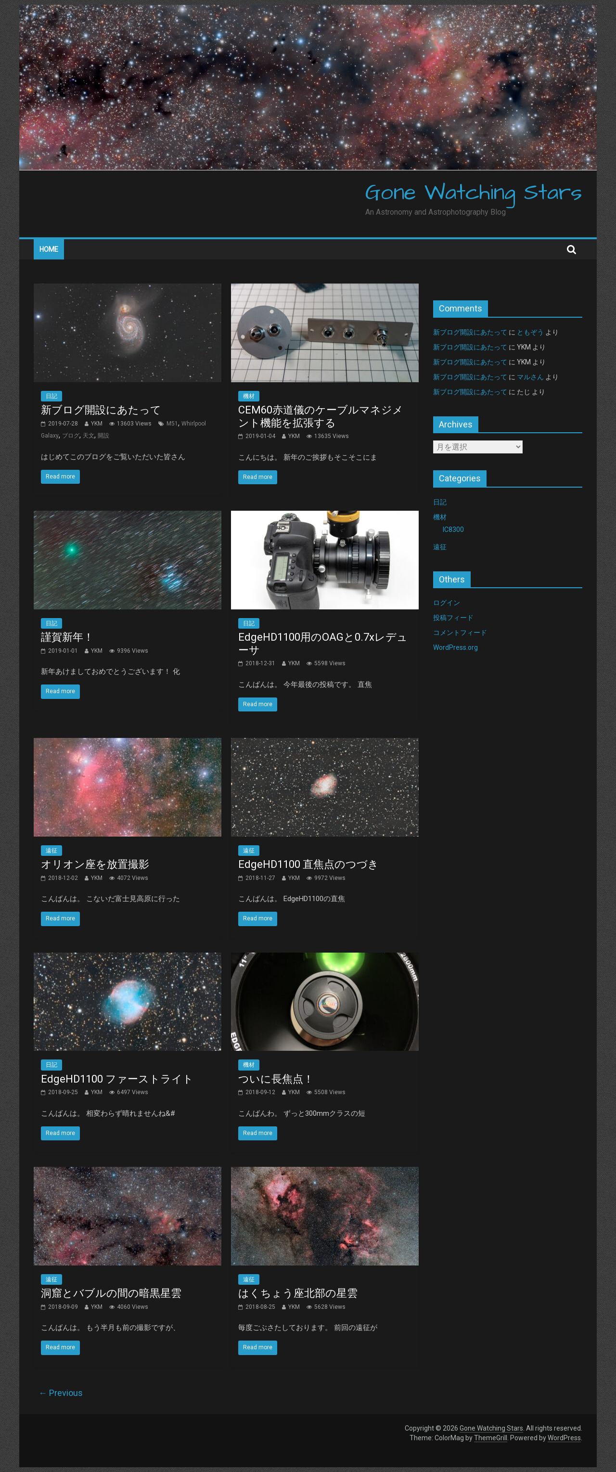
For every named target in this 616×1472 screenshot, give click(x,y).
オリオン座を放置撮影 (95, 864)
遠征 (51, 850)
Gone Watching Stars (473, 193)
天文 (88, 435)
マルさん (530, 377)
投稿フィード (453, 617)
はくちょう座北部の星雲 (298, 1293)
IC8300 (453, 529)
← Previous (60, 1393)
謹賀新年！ (67, 637)
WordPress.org (455, 647)
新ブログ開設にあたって (101, 410)
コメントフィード (460, 632)
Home (48, 249)
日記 (51, 396)
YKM (97, 423)
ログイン (446, 603)
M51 (172, 423)
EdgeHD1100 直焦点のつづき (308, 864)
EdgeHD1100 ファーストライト (117, 1079)
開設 (103, 435)
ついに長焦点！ (276, 1079)
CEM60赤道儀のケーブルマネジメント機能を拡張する (320, 416)
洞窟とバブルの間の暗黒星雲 (111, 1293)
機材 (249, 396)
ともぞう (530, 332)
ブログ (70, 435)
